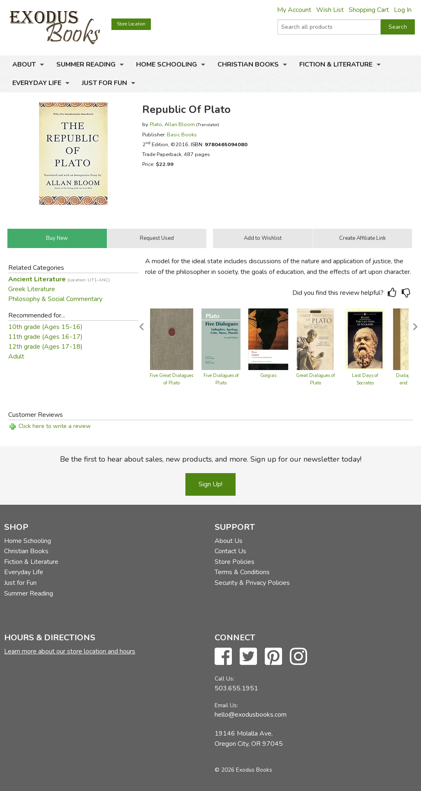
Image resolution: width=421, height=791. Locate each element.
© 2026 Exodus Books (243, 770)
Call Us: (224, 679)
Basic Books (182, 134)
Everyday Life (36, 82)
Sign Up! (210, 484)
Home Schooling (166, 64)
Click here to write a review (55, 426)
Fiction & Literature (335, 64)
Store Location (131, 24)
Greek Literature (31, 289)
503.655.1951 (236, 688)
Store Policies (234, 561)
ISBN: (219, 144)
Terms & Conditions (242, 572)
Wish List (330, 9)
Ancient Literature (59, 279)
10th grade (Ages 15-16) (45, 326)
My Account (294, 9)
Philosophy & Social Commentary (55, 299)
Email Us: (226, 705)
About (24, 64)
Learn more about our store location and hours (69, 651)
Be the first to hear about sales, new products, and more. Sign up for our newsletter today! (210, 459)
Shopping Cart (369, 9)
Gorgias (268, 376)
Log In (403, 9)
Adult (16, 356)
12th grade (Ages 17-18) (45, 346)
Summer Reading (86, 64)
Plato (156, 124)
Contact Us (230, 551)
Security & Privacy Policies (252, 582)
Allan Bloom (179, 124)
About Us (229, 540)
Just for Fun (104, 82)
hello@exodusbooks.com (251, 714)
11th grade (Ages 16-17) (45, 336)
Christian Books (248, 64)
